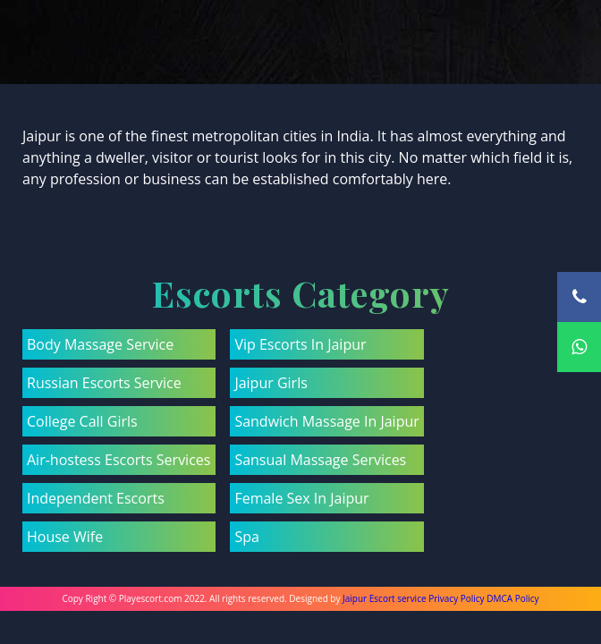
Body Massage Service (100, 344)
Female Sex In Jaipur (301, 498)
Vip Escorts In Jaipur (300, 344)
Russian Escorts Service (104, 383)
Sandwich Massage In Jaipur (326, 421)
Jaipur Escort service (384, 598)
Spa (246, 537)
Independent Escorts (96, 498)
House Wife (65, 537)
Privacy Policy (456, 598)
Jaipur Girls (270, 383)
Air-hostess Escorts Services (118, 460)
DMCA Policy (512, 598)
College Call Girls (82, 421)
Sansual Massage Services (320, 460)
